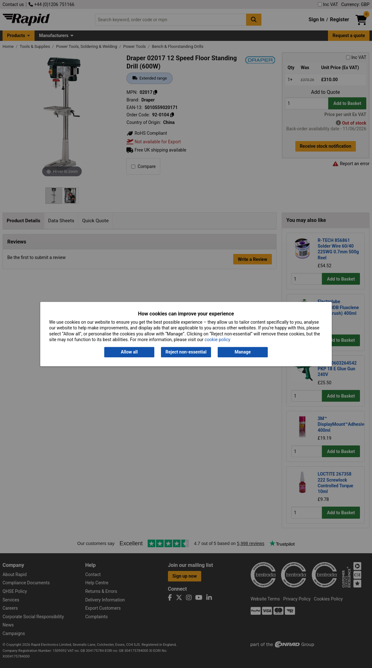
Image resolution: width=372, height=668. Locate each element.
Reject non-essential (185, 352)
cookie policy (217, 339)
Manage (243, 352)
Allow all (129, 352)
